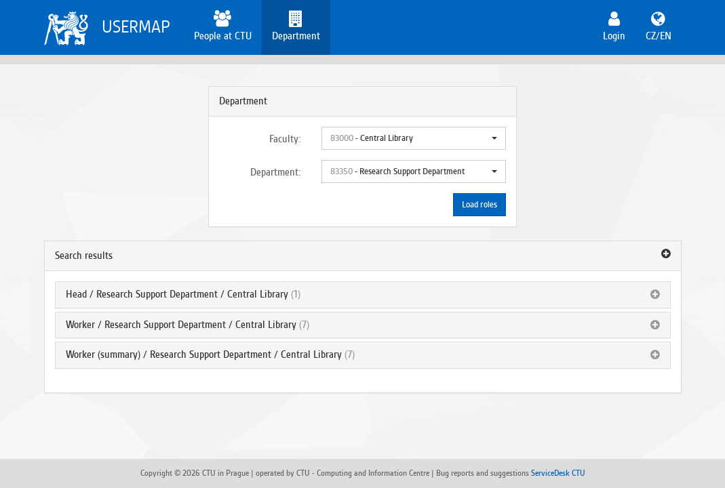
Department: (275, 172)
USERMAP (136, 26)
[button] (413, 138)
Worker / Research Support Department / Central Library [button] (181, 325)
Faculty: (285, 139)
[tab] (363, 256)
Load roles (479, 204)
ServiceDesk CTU (558, 473)
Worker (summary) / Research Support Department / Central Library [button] (204, 354)
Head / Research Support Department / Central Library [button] (177, 294)
